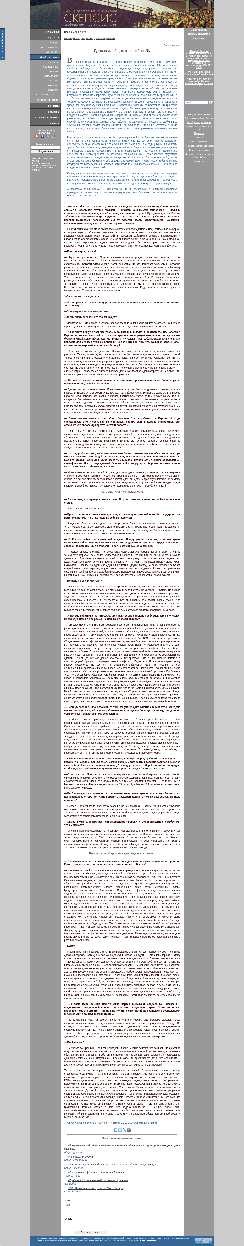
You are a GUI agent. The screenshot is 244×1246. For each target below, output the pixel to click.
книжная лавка (47, 117)
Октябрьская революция (199, 122)
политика (53, 62)
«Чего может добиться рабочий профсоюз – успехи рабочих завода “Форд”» (112, 1164)
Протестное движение (104, 38)
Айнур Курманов (73, 1152)
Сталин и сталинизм (199, 150)
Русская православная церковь (199, 146)
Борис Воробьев (73, 1167)
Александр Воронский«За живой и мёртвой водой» (199, 73)
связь (55, 123)
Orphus (35, 161)
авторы (54, 105)
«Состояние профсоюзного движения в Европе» (96, 1172)
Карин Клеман (172, 45)
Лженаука (199, 161)
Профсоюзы (86, 38)
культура (53, 89)
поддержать (2, 44)
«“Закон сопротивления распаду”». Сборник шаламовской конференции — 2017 (199, 82)
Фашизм (199, 137)
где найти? (52, 51)
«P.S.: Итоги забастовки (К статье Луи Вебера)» (95, 1188)
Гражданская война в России (199, 118)
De (212, 1)
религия (53, 71)
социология (51, 85)
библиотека (50, 57)
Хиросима (199, 38)
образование (50, 66)
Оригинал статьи (145, 1122)
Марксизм (199, 133)
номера (53, 42)
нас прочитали (49, 47)
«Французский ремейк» (81, 1156)
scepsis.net (168, 1238)
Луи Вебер (70, 1183)
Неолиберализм (72, 38)
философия (51, 76)
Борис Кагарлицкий (75, 1160)
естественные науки (46, 94)
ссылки (54, 111)
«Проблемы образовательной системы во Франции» (98, 1180)
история (53, 80)
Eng (207, 1)
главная (53, 31)
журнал (54, 37)
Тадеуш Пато (72, 1175)
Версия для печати (75, 32)
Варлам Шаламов (199, 34)
